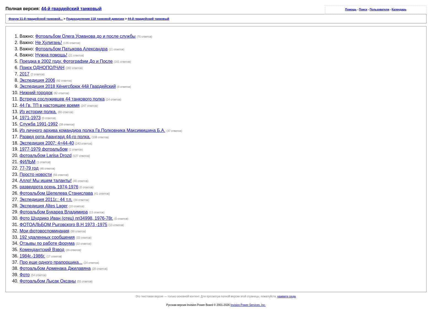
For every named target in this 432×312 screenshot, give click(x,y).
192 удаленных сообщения (47, 237)
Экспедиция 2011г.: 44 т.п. (46, 199)
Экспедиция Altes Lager (44, 206)
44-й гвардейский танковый (71, 8)
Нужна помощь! (51, 55)
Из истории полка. (38, 111)
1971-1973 (30, 117)
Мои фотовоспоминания (44, 231)
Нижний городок (36, 92)
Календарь (398, 9)
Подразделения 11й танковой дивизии (95, 18)
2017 (24, 74)
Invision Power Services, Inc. (248, 304)
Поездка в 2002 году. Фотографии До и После (66, 61)
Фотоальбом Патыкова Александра (71, 49)
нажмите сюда (286, 296)
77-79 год (29, 168)
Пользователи (379, 9)
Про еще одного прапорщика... (51, 262)
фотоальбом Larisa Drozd (46, 155)
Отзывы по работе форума (47, 243)
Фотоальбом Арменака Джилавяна (55, 268)
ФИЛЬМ (28, 161)
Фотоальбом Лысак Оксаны (48, 281)
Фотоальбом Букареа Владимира (54, 212)
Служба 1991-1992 (39, 124)
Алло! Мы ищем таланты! (46, 180)
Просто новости (36, 174)
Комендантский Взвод (42, 249)
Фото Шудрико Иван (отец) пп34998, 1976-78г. (66, 218)
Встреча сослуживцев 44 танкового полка (62, 99)
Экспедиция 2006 (37, 80)
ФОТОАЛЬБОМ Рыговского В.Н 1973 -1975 (63, 224)
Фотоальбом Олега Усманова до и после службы (85, 36)
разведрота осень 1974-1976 (49, 187)
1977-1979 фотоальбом (44, 149)
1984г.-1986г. (32, 256)
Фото (25, 274)
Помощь (351, 9)
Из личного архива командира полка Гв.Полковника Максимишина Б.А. (92, 130)
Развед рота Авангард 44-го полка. (55, 136)
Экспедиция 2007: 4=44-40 (47, 143)
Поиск (363, 9)
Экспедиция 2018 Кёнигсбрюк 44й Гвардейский (68, 86)
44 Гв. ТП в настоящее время (50, 105)
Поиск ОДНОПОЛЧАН (42, 67)
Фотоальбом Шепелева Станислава (56, 193)
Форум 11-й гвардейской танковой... (36, 18)
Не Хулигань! (48, 42)
